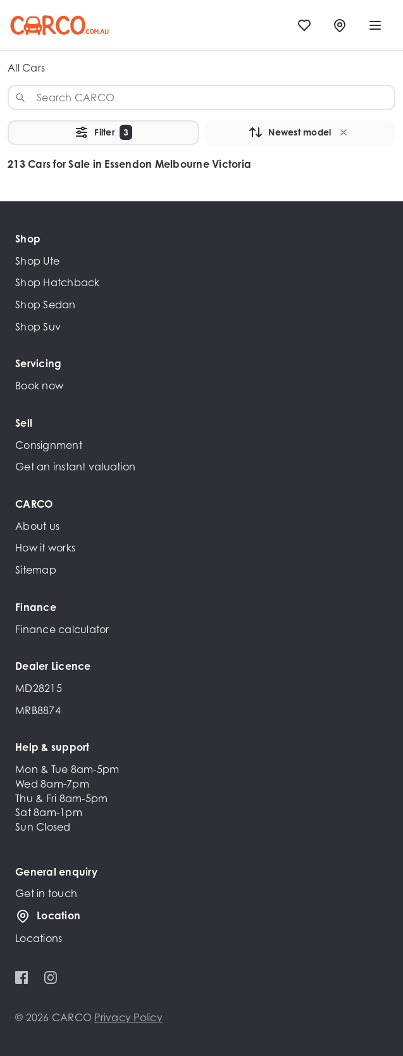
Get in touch (46, 893)
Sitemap (35, 569)
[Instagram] (50, 977)
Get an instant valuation (75, 466)
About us (37, 526)
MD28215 (38, 688)
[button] (343, 132)
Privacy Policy (128, 1017)
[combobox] (201, 97)
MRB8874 (38, 710)
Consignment (48, 445)
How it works (45, 547)
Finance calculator (62, 629)
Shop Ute (37, 261)
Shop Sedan (45, 304)
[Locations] (339, 25)
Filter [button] (103, 132)
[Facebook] (21, 977)
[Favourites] (304, 25)
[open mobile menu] (375, 25)
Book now (39, 385)
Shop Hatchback (57, 282)
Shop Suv (38, 326)
